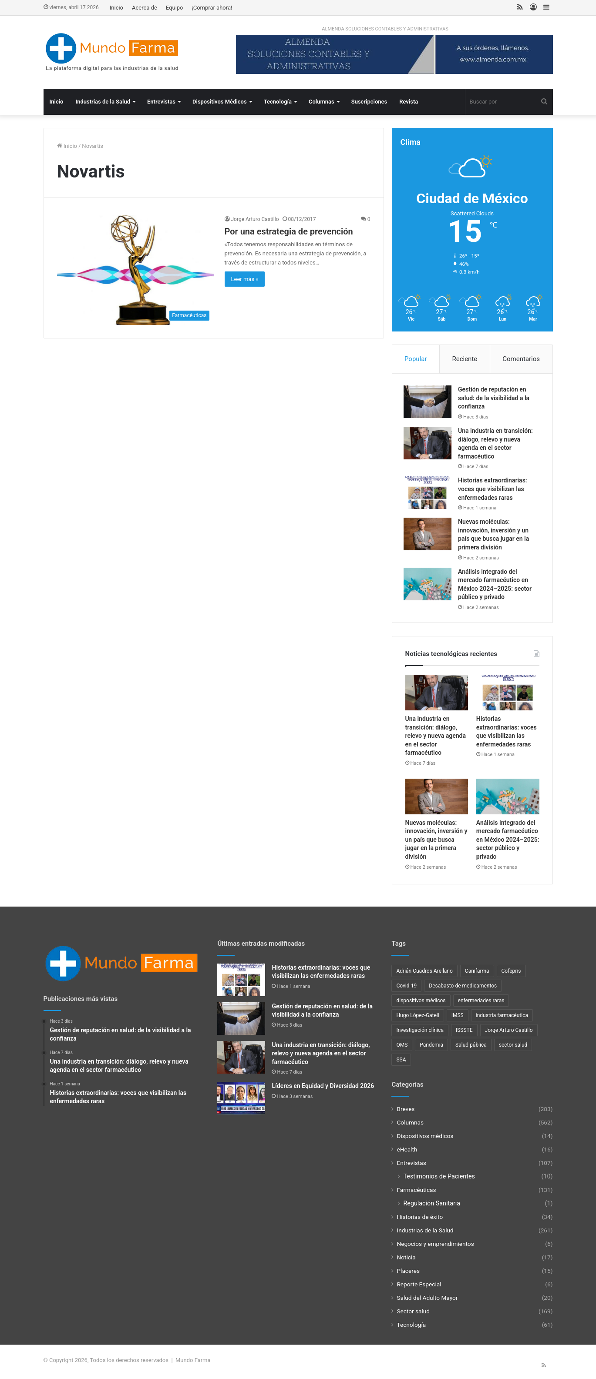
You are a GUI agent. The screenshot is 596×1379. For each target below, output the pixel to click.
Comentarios (521, 359)
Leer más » (245, 279)
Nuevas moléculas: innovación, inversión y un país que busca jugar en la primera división (436, 842)
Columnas (321, 101)
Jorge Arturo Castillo (255, 219)
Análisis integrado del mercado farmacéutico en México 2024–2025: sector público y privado (507, 842)
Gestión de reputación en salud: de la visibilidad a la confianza (495, 400)
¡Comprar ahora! (212, 7)
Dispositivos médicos (425, 1138)
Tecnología (278, 101)
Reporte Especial (419, 1287)
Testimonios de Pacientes (439, 1179)
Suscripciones (369, 101)
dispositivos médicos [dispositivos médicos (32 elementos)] (420, 1004)
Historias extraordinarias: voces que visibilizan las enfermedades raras (494, 490)
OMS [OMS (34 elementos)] (401, 1048)
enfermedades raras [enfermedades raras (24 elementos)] (481, 1004)
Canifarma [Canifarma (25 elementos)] (477, 974)
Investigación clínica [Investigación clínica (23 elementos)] (419, 1033)
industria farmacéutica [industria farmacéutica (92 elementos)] (502, 1018)
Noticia (406, 1260)
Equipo (174, 7)
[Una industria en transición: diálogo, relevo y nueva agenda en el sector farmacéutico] (429, 444)
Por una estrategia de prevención (289, 231)
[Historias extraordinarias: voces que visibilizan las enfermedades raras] (429, 494)
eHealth (407, 1152)
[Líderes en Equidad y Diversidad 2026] (241, 1101)
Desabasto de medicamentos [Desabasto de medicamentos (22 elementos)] (463, 989)
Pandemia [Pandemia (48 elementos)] (431, 1048)
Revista (408, 101)
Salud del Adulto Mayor (427, 1300)
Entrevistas (161, 101)
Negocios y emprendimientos (435, 1246)
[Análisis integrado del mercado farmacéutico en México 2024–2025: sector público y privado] (429, 585)
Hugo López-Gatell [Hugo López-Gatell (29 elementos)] (417, 1018)
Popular (415, 359)
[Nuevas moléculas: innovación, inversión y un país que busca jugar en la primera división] (429, 535)
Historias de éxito (420, 1219)
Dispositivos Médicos (219, 101)
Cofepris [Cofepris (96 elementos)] (511, 974)
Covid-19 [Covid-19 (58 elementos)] (406, 989)
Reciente (464, 359)
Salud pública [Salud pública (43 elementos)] (471, 1048)
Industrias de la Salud (102, 101)
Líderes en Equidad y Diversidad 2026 (323, 1088)
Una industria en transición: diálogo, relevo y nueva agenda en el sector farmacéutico (435, 738)
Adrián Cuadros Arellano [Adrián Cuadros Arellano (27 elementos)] (424, 974)
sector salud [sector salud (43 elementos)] (513, 1048)
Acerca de (144, 7)
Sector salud (413, 1314)
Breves (405, 1111)
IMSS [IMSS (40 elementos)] (457, 1018)
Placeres (408, 1273)
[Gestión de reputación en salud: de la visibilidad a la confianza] (429, 403)
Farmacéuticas (416, 1192)
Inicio (116, 7)
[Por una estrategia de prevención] (135, 270)
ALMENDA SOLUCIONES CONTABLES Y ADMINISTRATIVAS (385, 29)
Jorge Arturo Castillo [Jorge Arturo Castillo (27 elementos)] (509, 1033)
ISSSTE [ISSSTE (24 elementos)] (464, 1033)
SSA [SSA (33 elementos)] (401, 1063)
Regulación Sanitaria (431, 1206)
